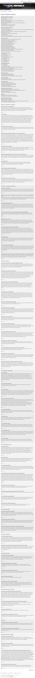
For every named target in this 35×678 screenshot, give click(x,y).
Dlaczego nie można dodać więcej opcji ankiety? (8, 43)
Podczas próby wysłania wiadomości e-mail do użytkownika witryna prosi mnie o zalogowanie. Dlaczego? (16, 36)
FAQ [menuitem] (0, 9)
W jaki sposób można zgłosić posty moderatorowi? (8, 48)
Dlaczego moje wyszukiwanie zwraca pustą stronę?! (8, 84)
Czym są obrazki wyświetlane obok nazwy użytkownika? (9, 33)
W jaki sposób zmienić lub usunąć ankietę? (7, 44)
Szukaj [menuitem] (3, 9)
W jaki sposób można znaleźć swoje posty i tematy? (8, 86)
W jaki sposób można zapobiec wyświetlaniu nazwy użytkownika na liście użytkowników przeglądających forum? (17, 29)
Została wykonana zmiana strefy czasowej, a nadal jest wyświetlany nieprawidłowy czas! (14, 31)
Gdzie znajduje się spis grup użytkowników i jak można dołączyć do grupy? (12, 67)
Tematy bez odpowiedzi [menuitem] (26, 3)
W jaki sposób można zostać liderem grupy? (7, 68)
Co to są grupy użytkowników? (5, 66)
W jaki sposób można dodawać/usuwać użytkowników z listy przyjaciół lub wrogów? (13, 79)
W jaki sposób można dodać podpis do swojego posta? (9, 41)
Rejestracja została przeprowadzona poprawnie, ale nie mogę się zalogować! (12, 20)
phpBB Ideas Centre (15, 645)
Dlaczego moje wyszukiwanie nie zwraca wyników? (8, 83)
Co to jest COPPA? (4, 18)
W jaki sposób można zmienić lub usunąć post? (8, 40)
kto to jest (12, 653)
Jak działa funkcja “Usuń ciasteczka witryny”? (7, 25)
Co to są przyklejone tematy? (5, 59)
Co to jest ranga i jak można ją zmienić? (7, 35)
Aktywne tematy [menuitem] (32, 3)
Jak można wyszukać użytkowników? (6, 85)
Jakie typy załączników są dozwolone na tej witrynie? (8, 95)
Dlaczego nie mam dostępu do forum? (6, 45)
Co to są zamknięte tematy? (5, 60)
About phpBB (25, 639)
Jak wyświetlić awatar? (4, 34)
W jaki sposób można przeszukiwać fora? (7, 82)
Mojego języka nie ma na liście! (5, 32)
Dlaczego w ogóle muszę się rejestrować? (7, 17)
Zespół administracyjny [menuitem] (7, 9)
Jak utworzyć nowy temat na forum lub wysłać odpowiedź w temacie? (11, 39)
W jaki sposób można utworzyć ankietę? (7, 42)
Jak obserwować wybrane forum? (6, 91)
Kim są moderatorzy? (4, 65)
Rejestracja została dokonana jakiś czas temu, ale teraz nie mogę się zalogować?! (13, 22)
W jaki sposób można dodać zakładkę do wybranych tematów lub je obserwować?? (13, 90)
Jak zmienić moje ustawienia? (5, 28)
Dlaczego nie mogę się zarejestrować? (6, 19)
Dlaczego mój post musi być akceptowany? (7, 50)
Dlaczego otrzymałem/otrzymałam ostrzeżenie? (8, 47)
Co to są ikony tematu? (4, 61)
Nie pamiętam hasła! (4, 23)
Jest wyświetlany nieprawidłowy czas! (6, 30)
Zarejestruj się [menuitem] (23, 1)
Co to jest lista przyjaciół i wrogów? (6, 78)
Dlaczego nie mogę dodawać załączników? (7, 46)
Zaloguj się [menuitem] (30, 1)
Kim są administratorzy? (4, 64)
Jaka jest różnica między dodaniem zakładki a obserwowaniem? (10, 89)
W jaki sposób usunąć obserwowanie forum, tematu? (8, 92)
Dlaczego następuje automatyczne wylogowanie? (8, 24)
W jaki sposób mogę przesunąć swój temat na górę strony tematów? (11, 51)
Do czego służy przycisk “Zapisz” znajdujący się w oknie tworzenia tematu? (12, 49)
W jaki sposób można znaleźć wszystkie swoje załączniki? (9, 96)
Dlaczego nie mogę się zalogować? (6, 21)
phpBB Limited (26, 637)
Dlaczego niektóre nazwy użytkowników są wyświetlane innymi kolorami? (11, 69)
